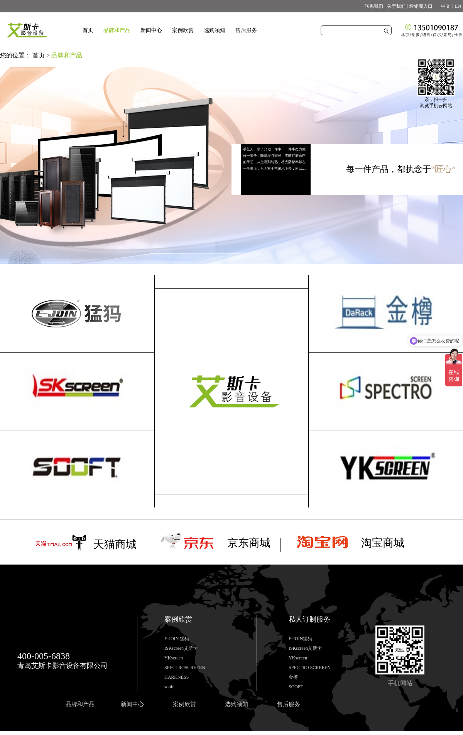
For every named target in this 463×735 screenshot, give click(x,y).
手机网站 (400, 683)
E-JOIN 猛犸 (176, 638)
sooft (169, 686)
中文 (443, 6)
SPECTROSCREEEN (184, 667)
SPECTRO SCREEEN (310, 667)
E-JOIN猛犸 (300, 638)
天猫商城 (115, 544)
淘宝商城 (382, 543)
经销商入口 (421, 6)
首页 (88, 30)
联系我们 (374, 6)
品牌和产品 (66, 55)
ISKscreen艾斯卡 (181, 648)
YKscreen (173, 658)
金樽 (293, 677)
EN (458, 6)
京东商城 (248, 543)
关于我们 (396, 6)
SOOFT (296, 686)
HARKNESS (176, 677)
